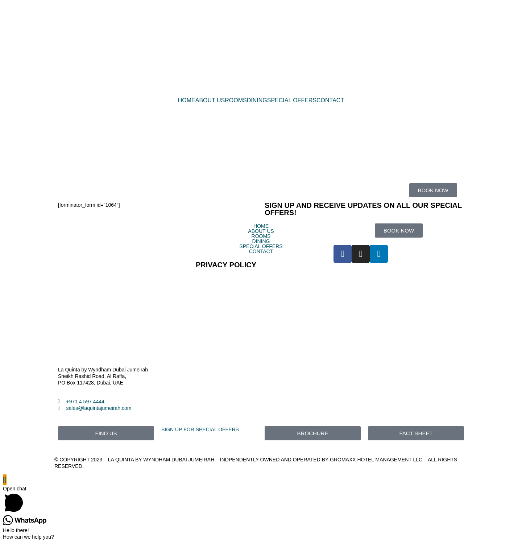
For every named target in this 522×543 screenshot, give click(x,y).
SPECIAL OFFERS (291, 100)
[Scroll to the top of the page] (5, 479)
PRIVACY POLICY (226, 265)
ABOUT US (210, 100)
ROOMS (235, 100)
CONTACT (330, 100)
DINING (257, 100)
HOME (186, 100)
